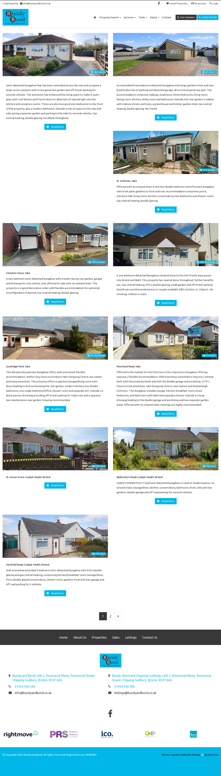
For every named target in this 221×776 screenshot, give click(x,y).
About (154, 17)
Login (214, 3)
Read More (57, 126)
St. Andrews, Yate (127, 180)
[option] (21, 736)
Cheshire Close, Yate (18, 273)
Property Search (110, 17)
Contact (166, 17)
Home (63, 637)
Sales (115, 637)
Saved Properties (177, 3)
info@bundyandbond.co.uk (35, 3)
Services (130, 17)
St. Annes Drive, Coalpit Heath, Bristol (28, 477)
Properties (99, 637)
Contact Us (149, 637)
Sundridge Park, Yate (18, 366)
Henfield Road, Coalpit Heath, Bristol (27, 564)
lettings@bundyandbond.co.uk (135, 693)
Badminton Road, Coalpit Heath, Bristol (140, 477)
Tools (142, 17)
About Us (79, 637)
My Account (198, 3)
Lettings (131, 637)
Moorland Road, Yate (129, 366)
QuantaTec (211, 754)
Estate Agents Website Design (181, 754)
